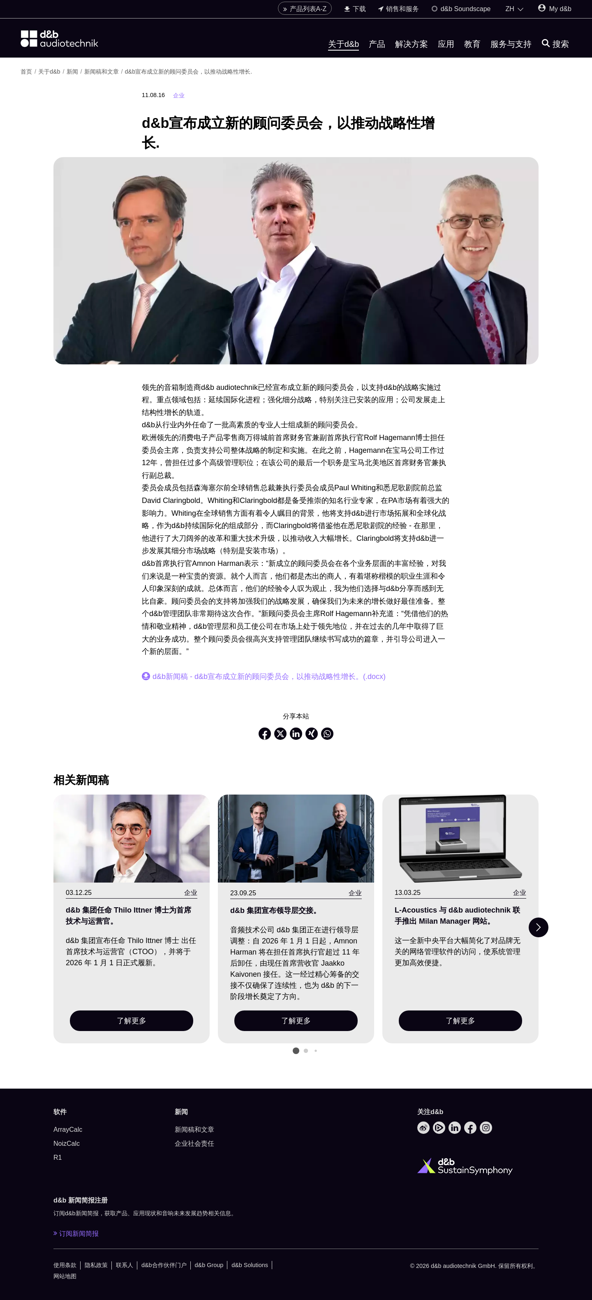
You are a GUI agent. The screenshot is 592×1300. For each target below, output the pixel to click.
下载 (354, 11)
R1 (57, 1157)
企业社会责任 (194, 1143)
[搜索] (555, 47)
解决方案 (411, 46)
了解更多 (131, 1021)
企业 (179, 95)
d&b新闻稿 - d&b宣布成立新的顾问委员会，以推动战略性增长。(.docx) (269, 676)
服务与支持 (511, 46)
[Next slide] (538, 927)
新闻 (73, 71)
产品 (377, 46)
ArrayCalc (67, 1129)
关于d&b (343, 46)
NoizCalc (66, 1143)
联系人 (124, 1265)
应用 (446, 46)
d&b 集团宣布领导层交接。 (275, 910)
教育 (472, 46)
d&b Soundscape (460, 11)
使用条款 (64, 1265)
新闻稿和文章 (102, 71)
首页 (27, 71)
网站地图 (64, 1276)
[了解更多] (131, 839)
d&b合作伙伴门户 (164, 1265)
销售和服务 (398, 11)
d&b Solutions (249, 1265)
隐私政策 (96, 1265)
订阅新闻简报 (76, 1233)
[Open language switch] (514, 11)
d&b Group (209, 1265)
